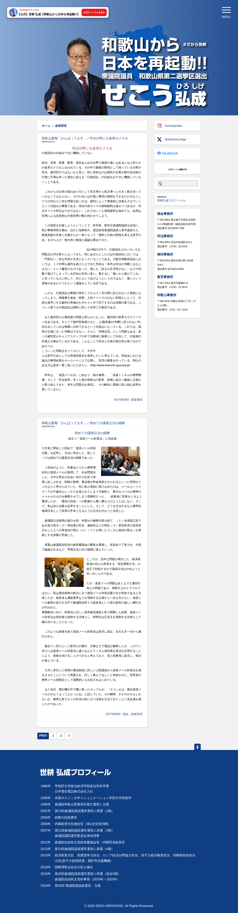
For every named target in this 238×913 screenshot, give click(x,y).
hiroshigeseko (169, 126)
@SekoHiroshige (171, 139)
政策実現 (136, 399)
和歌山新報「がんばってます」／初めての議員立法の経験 (83, 423)
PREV (43, 735)
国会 (125, 714)
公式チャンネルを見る (94, 12)
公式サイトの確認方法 (177, 169)
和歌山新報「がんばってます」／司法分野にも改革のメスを (85, 138)
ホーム (46, 125)
